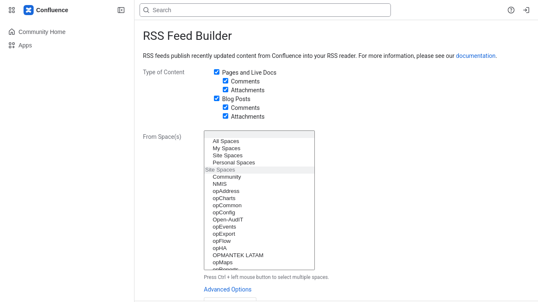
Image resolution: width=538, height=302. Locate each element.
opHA (259, 248)
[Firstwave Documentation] (46, 10)
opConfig (259, 212)
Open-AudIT (259, 220)
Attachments (247, 90)
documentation (476, 55)
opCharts (259, 198)
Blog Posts (236, 99)
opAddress (259, 191)
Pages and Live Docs (249, 72)
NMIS (259, 184)
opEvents (259, 227)
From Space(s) (162, 136)
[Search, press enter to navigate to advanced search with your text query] (265, 10)
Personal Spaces (259, 163)
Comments (245, 81)
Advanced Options (228, 289)
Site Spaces (259, 155)
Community (259, 177)
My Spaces (259, 148)
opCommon (259, 205)
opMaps (259, 262)
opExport (259, 234)
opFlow (259, 241)
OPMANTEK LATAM (259, 255)
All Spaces (259, 141)
